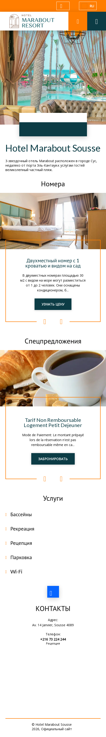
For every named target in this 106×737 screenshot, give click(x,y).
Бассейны (21, 514)
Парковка (21, 557)
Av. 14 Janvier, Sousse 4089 (53, 625)
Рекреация (22, 528)
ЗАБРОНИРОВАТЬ (53, 459)
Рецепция (21, 543)
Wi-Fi (16, 571)
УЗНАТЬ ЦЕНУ (53, 304)
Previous (45, 321)
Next (61, 321)
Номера (53, 183)
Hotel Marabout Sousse (53, 148)
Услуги (53, 498)
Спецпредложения (53, 340)
